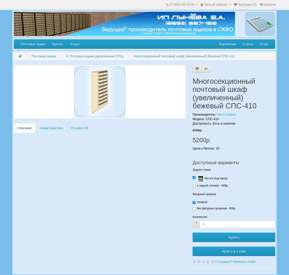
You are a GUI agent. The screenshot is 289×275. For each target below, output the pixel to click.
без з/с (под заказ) (210, 178)
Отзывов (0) (79, 128)
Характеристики (51, 128)
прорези (200, 202)
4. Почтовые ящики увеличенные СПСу (95, 56)
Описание (24, 128)
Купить (233, 237)
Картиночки (227, 44)
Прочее (57, 44)
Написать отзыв (244, 261)
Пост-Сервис (226, 114)
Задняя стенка (202, 169)
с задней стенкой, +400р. (210, 186)
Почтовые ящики (33, 44)
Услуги (74, 44)
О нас (264, 44)
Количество (200, 217)
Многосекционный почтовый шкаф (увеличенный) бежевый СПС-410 (184, 56)
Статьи (248, 44)
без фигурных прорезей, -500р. (214, 208)
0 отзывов (222, 261)
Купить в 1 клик (234, 251)
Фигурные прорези (204, 194)
